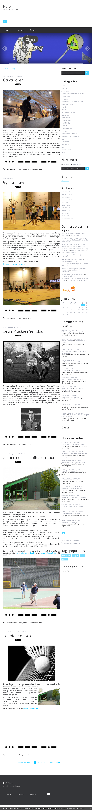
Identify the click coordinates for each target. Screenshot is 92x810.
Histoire (64, 126)
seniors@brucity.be (48, 553)
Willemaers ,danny (67, 332)
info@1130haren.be (30, 708)
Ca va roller (13, 80)
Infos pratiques (66, 128)
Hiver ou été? (74, 397)
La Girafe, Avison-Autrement (72, 271)
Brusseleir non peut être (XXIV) (72, 471)
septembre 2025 (67, 200)
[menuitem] (8, 30)
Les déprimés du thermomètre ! (72, 259)
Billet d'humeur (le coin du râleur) (72, 94)
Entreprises (65, 115)
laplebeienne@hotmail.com (14, 264)
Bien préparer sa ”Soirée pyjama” (72, 255)
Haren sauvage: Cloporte (70, 480)
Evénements (65, 118)
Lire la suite (65, 181)
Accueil (8, 30)
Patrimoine (65, 142)
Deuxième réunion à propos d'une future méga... (75, 415)
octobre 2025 (66, 197)
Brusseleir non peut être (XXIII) (72, 506)
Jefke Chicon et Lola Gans (70, 136)
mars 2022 (65, 216)
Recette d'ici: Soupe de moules (71, 489)
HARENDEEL (65, 123)
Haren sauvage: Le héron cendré (72, 445)
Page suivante (55, 762)
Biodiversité (65, 96)
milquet (75, 556)
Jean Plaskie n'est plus (23, 331)
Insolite (64, 131)
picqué (64, 559)
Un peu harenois (82, 332)
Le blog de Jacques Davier (74, 260)
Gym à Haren (15, 182)
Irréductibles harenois (69, 134)
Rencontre (65, 144)
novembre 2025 (66, 194)
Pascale (64, 415)
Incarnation (75, 236)
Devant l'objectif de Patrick (78, 281)
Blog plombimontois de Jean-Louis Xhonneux (74, 251)
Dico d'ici (64, 107)
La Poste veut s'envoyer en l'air (72, 389)
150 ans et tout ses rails (80, 362)
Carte (65, 427)
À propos (33, 30)
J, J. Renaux (65, 362)
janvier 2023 (65, 205)
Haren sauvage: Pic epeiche (70, 513)
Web (63, 152)
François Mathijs (67, 341)
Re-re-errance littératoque (70, 264)
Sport (30, 169)
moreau (64, 397)
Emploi (63, 110)
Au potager (65, 91)
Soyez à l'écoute (80, 406)
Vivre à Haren (37, 169)
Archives (21, 30)
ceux (82, 556)
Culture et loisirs (67, 104)
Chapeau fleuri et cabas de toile (72, 102)
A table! (63, 86)
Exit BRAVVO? (75, 371)
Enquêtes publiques (68, 112)
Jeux (62, 139)
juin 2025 (64, 202)
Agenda (64, 88)
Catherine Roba (66, 388)
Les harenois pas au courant (77, 379)
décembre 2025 (66, 192)
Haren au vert (66, 120)
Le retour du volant (19, 635)
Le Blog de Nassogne (77, 246)
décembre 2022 (66, 208)
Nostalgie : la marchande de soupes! (73, 497)
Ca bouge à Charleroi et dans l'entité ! (74, 241)
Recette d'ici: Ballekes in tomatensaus (74, 453)
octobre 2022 (66, 213)
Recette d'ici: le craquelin (69, 522)
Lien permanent (10, 169)
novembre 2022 (66, 210)
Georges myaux (66, 406)
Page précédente (24, 762)
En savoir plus (80, 808)
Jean (62, 379)
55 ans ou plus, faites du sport (29, 457)
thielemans (66, 556)
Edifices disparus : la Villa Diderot (72, 274)
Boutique (64, 99)
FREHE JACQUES (66, 351)
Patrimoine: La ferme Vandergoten (73, 462)
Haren (8, 6)
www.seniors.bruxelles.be (25, 553)
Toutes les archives (67, 219)
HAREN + (64, 371)
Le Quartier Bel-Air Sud (74, 275)
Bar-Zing (64, 257)
